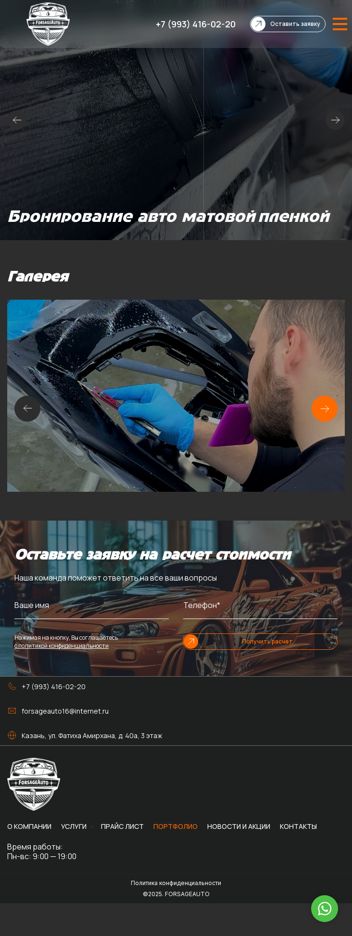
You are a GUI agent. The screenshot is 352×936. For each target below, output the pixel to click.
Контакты (298, 826)
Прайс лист (122, 826)
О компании (29, 826)
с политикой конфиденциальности (61, 646)
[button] (325, 409)
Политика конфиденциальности (176, 883)
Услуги (74, 826)
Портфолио (175, 826)
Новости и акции (238, 826)
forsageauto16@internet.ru (65, 711)
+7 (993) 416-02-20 (196, 24)
